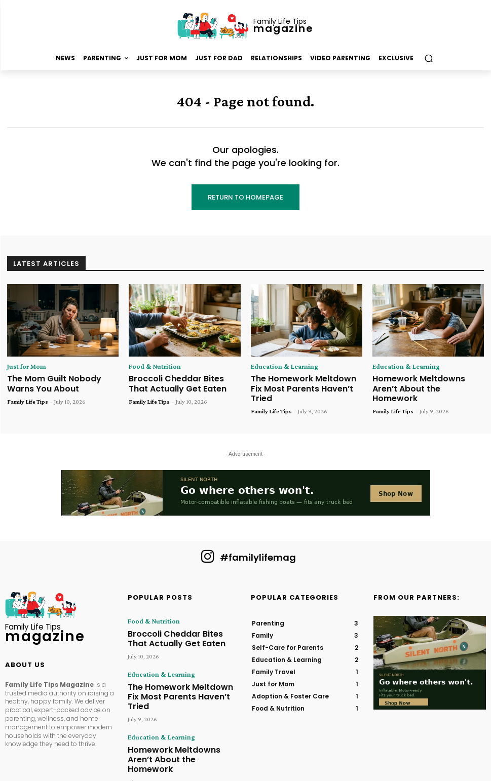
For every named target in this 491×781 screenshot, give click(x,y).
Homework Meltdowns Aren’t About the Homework (422, 381)
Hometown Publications (217, 760)
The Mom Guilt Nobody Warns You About (59, 381)
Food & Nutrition (150, 367)
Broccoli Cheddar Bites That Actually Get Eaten (178, 381)
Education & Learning (279, 367)
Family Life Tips (27, 397)
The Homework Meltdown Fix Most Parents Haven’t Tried (301, 381)
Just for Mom (23, 367)
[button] (428, 58)
